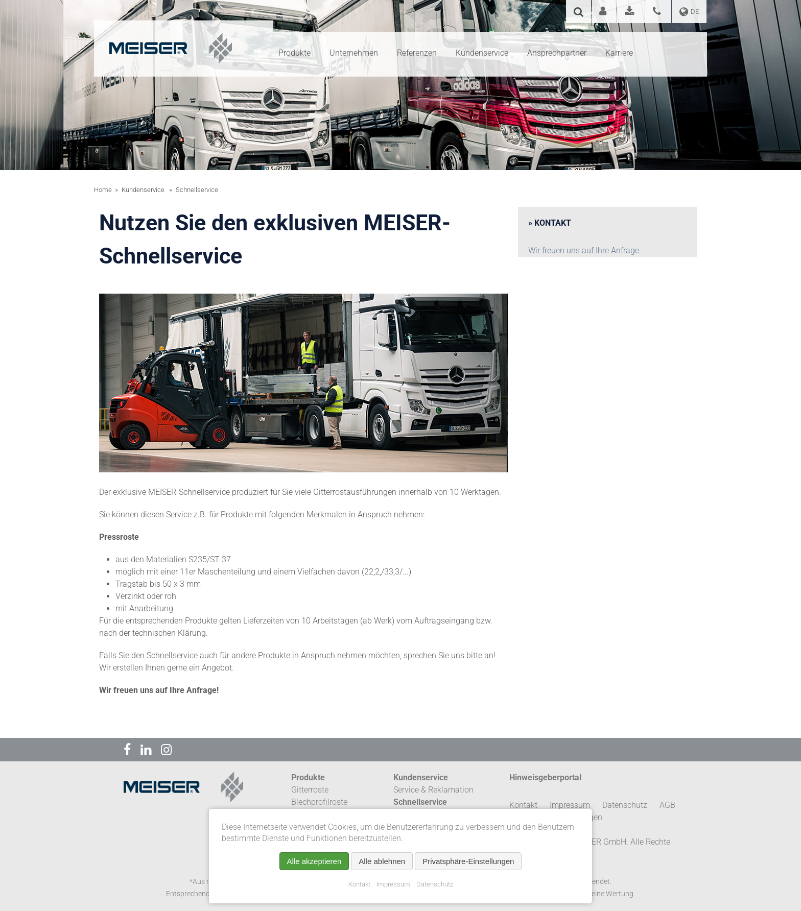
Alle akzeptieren (314, 861)
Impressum (393, 884)
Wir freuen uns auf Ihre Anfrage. (584, 250)
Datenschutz (434, 884)
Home (103, 190)
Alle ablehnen (382, 861)
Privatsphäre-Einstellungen (468, 861)
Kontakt (359, 884)
